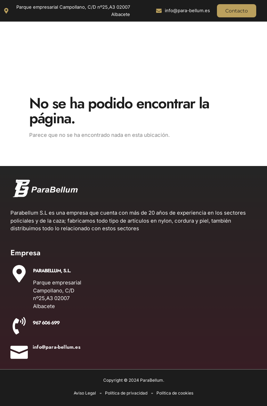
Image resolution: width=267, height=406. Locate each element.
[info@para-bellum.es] (19, 350)
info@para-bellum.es (56, 346)
